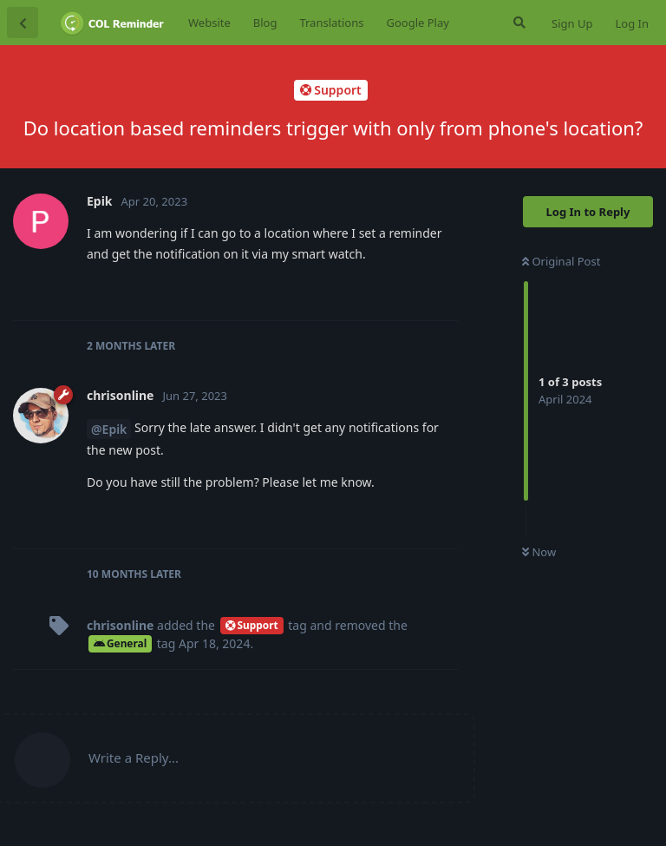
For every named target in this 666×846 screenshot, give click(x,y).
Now (539, 552)
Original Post (561, 261)
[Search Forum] (518, 22)
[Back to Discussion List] (22, 22)
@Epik (109, 429)
